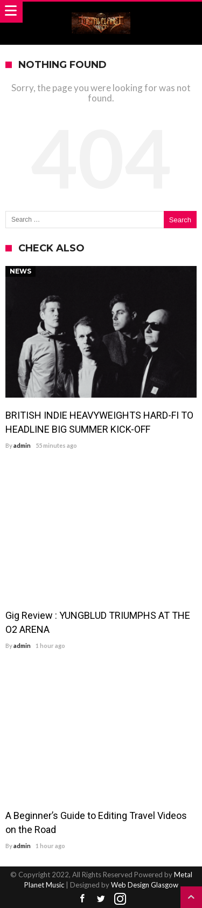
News (20, 271)
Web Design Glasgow (144, 884)
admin (22, 445)
